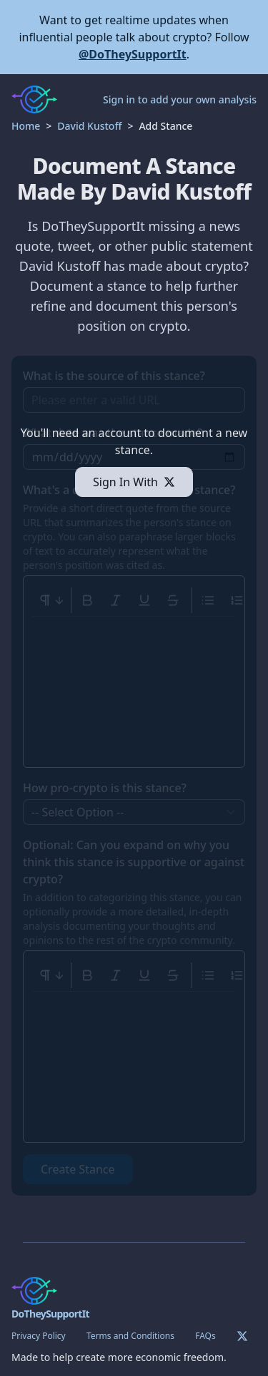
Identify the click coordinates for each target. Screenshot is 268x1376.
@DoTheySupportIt (133, 54)
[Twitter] (242, 1336)
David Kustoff (89, 126)
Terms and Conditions (130, 1336)
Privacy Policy (38, 1336)
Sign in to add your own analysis (180, 99)
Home (25, 126)
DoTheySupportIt (50, 1313)
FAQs (205, 1336)
